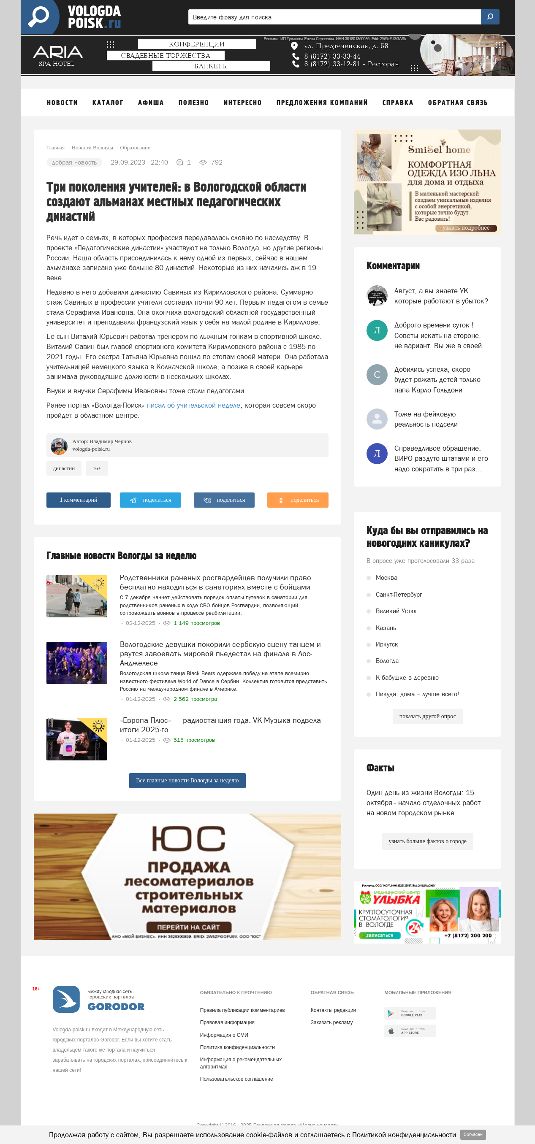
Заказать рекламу (332, 1022)
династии (64, 468)
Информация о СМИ (224, 1035)
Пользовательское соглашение (236, 1079)
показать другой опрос (427, 716)
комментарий (78, 500)
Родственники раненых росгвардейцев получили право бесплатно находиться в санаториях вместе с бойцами (215, 582)
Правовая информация (227, 1022)
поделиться (150, 500)
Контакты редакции (333, 1010)
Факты (380, 768)
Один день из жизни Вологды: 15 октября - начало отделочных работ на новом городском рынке (424, 802)
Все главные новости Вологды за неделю (187, 780)
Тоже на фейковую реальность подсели (426, 419)
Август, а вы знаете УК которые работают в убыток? (441, 296)
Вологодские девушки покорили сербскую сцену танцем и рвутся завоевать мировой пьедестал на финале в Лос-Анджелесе (220, 653)
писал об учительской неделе (193, 405)
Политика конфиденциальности (237, 1047)
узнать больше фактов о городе (428, 841)
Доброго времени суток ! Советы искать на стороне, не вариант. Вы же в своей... (441, 335)
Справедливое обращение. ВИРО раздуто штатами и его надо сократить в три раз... (441, 458)
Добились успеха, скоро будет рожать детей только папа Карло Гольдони (437, 379)
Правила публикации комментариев (242, 1010)
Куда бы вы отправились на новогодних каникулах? (427, 537)
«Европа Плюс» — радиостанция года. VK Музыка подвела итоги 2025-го (220, 725)
